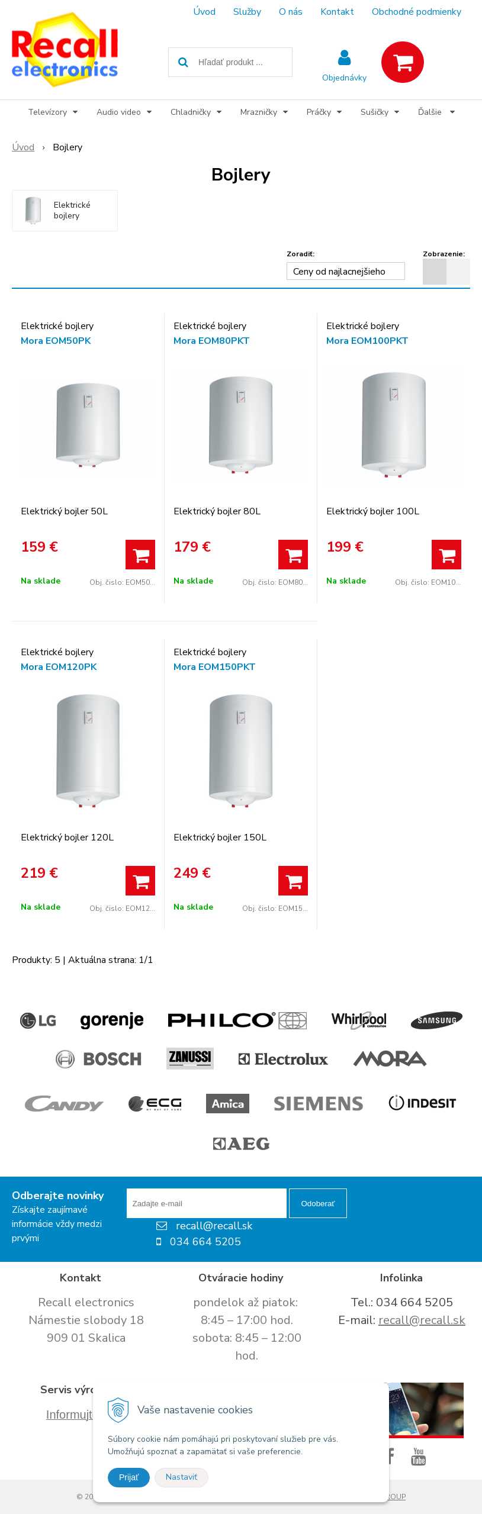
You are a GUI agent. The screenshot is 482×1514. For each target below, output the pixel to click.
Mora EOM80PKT (211, 340)
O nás (291, 11)
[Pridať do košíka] (140, 554)
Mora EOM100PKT (367, 340)
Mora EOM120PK (59, 667)
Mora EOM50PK (56, 340)
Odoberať (318, 1203)
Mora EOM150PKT (214, 667)
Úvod (204, 11)
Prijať (129, 1477)
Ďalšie (436, 112)
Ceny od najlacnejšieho (339, 271)
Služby (247, 11)
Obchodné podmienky (416, 11)
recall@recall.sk (421, 1320)
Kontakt (337, 11)
